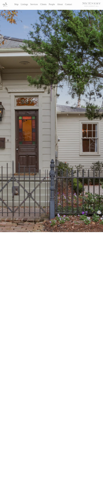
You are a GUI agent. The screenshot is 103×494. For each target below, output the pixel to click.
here (29, 280)
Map (16, 4)
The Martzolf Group (21, 270)
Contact (68, 4)
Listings (24, 4)
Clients (43, 4)
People (52, 4)
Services (34, 4)
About (60, 4)
